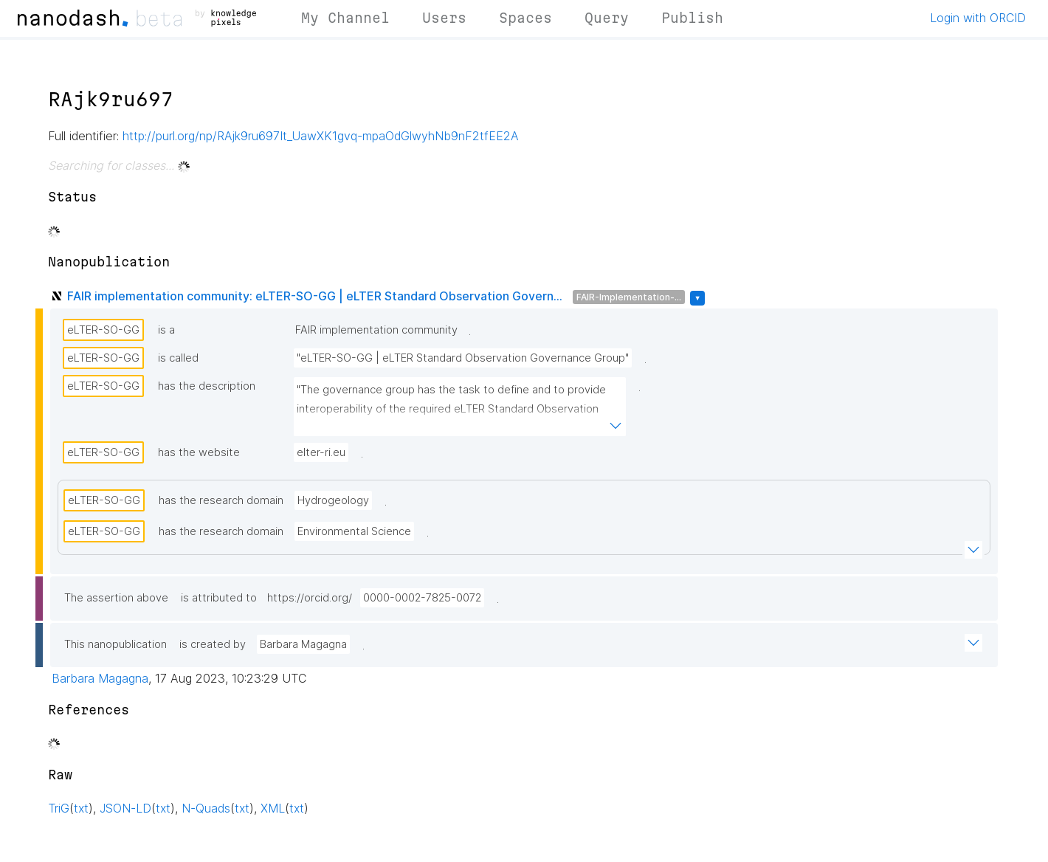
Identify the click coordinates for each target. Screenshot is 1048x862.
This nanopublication (115, 644)
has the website (199, 452)
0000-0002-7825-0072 (422, 597)
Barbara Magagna (303, 644)
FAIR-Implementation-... (628, 297)
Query (607, 17)
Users (444, 17)
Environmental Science (354, 531)
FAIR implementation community (376, 330)
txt (81, 808)
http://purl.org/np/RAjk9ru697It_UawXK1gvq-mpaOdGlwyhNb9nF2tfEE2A (321, 135)
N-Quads (206, 808)
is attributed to (219, 597)
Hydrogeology (333, 500)
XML (273, 808)
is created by (212, 644)
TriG (58, 808)
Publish (692, 17)
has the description (206, 386)
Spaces (525, 17)
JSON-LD (125, 808)
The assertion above (116, 597)
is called (178, 358)
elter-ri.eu (321, 452)
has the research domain (221, 500)
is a (166, 330)
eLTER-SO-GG (103, 330)
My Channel (345, 17)
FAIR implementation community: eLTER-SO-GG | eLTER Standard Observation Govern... (314, 296)
